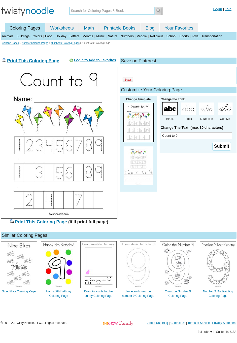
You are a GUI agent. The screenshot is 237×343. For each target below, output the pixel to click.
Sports (184, 36)
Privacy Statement (224, 323)
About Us (153, 323)
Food (49, 36)
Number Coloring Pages (35, 43)
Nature (112, 36)
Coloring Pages (25, 28)
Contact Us (177, 323)
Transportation (212, 36)
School (171, 36)
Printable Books (119, 28)
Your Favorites (179, 28)
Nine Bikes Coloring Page (19, 291)
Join (228, 9)
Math (89, 28)
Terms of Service (199, 323)
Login (217, 9)
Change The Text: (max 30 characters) (192, 128)
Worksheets (62, 28)
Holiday (61, 36)
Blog (149, 28)
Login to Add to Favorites (95, 60)
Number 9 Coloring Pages (65, 43)
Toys (195, 36)
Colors (37, 36)
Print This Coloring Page (33, 60)
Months (88, 36)
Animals (7, 36)
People (142, 36)
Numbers (127, 36)
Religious (156, 36)
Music (100, 36)
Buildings (23, 36)
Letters (74, 36)
